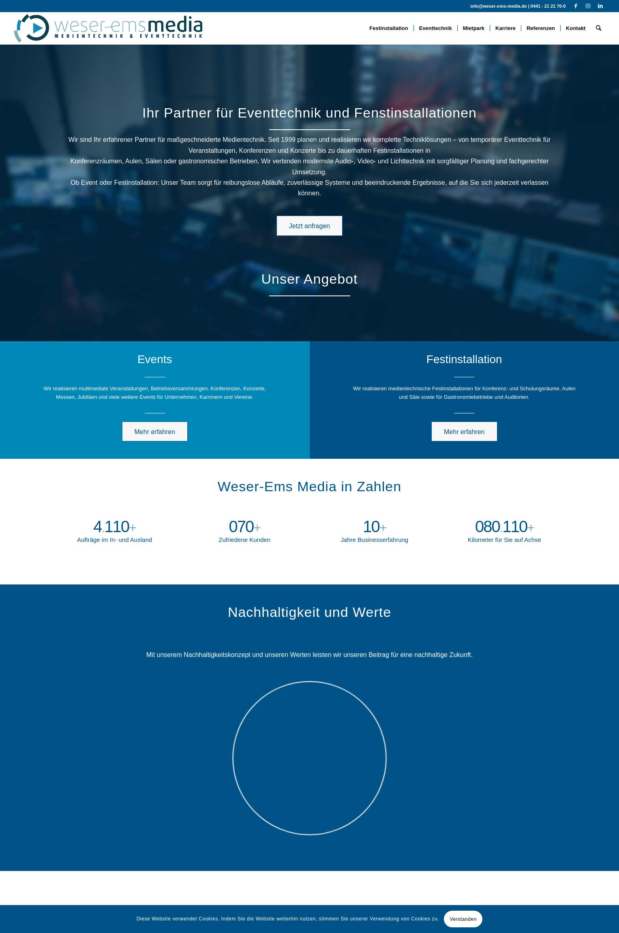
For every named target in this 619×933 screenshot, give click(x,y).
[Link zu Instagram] (588, 6)
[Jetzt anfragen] (309, 225)
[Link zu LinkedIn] (600, 6)
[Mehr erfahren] (155, 431)
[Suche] (598, 28)
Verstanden (463, 919)
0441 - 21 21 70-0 (548, 6)
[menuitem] (388, 28)
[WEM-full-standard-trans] (108, 28)
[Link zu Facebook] (576, 6)
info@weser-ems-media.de (498, 6)
